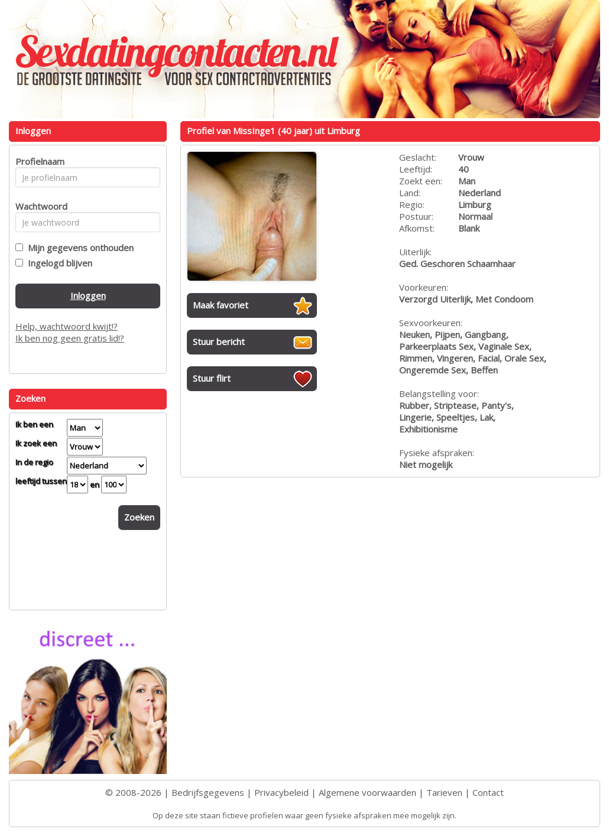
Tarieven (444, 792)
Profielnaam (38, 161)
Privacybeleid (281, 792)
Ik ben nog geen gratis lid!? (69, 338)
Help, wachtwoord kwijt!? (66, 326)
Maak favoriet (220, 305)
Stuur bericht (219, 341)
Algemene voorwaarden (367, 792)
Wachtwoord (38, 206)
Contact (488, 792)
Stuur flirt (212, 378)
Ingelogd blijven (57, 263)
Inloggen (88, 295)
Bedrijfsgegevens (207, 792)
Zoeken (139, 517)
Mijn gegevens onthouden (78, 247)
